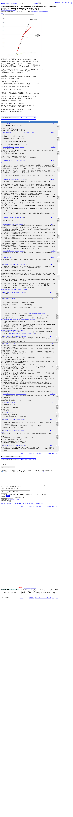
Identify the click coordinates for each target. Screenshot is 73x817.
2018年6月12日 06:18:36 (9, 264)
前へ (57, 453)
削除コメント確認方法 (36, 506)
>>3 (2, 162)
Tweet (2, 13)
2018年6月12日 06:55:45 (9, 292)
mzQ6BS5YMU (18, 336)
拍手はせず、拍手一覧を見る (28, 117)
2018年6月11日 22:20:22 (8, 124)
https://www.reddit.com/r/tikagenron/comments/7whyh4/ (14, 289)
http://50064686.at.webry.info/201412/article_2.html (13, 330)
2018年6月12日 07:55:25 (9, 298)
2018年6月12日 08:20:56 (9, 336)
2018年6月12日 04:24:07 (8, 251)
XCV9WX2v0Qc (22, 445)
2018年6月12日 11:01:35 (9, 394)
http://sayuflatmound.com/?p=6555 (37, 313)
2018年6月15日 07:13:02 (9, 445)
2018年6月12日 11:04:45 (9, 402)
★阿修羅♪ (3, 3)
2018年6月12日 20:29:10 (9, 419)
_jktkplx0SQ (22, 419)
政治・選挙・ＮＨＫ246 (13, 3)
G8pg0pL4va (18, 445)
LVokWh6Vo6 (17, 257)
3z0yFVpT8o (18, 430)
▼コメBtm (64, 2)
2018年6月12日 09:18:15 (9, 343)
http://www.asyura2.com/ (30, 590)
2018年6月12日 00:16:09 (8, 217)
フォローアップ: (5, 464)
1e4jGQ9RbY (17, 217)
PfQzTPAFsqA (23, 336)
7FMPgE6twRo (22, 412)
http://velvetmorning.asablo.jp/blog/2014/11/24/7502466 (22, 333)
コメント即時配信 (16, 506)
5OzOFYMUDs (17, 179)
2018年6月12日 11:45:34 (9, 412)
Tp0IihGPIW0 (21, 224)
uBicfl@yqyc (22, 147)
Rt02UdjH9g (18, 412)
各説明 (43, 471)
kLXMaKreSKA (23, 264)
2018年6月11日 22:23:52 (8, 147)
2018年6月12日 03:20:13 (8, 224)
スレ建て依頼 (26, 506)
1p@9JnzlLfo (22, 430)
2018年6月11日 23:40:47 (8, 179)
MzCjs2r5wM (18, 419)
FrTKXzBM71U (22, 160)
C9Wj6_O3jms (22, 257)
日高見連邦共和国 (13, 132)
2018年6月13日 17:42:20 (9, 430)
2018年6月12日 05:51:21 (8, 257)
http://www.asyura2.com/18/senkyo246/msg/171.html (8, 10)
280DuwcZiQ (38, 132)
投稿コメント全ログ (6, 506)
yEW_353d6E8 (22, 217)
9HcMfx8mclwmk (35, 11)
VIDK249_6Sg (43, 132)
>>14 (2, 432)
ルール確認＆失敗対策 (13, 501)
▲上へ (21, 453)
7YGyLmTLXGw (23, 394)
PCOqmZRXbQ (18, 264)
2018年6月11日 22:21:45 (30, 132)
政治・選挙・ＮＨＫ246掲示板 (43, 453)
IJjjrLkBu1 (16, 224)
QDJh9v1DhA (17, 147)
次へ (69, 2)
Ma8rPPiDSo (18, 394)
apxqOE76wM (17, 160)
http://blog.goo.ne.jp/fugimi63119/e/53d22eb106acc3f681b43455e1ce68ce (18, 319)
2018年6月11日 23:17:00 (8, 160)
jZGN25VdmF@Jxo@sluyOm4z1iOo (43, 11)
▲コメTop (57, 2)
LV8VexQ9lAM (23, 179)
